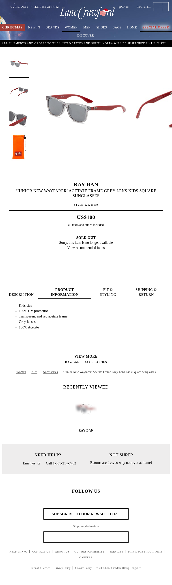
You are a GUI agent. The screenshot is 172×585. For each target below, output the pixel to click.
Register (143, 6)
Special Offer (155, 27)
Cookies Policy (83, 568)
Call (59, 463)
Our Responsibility (89, 551)
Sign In (125, 7)
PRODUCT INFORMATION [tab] (65, 292)
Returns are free (101, 462)
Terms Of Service (40, 568)
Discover (85, 35)
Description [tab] (21, 294)
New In (34, 27)
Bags (117, 27)
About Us (62, 551)
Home (132, 27)
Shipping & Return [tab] (146, 292)
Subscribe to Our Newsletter (86, 514)
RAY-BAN (86, 184)
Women (71, 27)
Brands (52, 27)
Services (116, 551)
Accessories (96, 362)
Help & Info (18, 551)
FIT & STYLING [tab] (108, 292)
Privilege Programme (145, 551)
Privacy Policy (62, 568)
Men (87, 27)
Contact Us (41, 551)
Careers (85, 557)
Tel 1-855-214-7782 (46, 6)
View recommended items (86, 248)
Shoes (101, 27)
